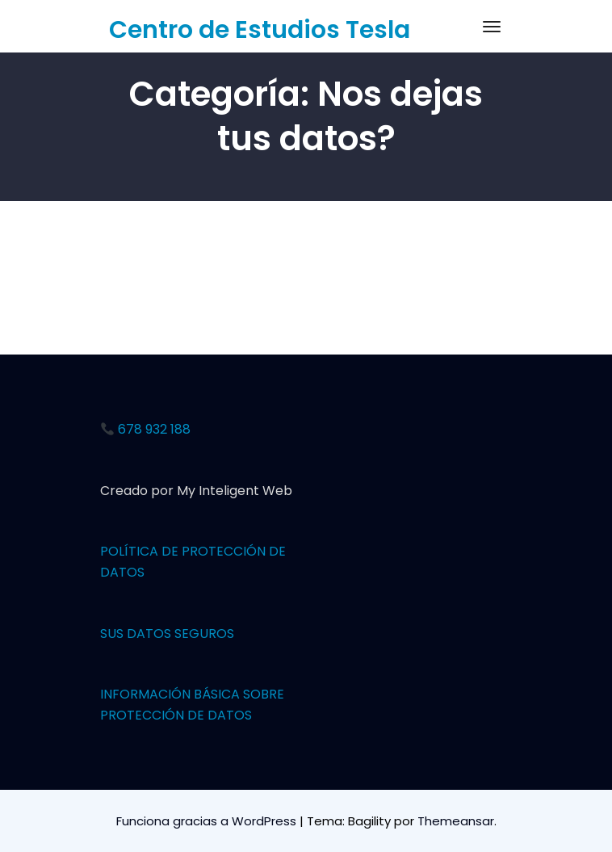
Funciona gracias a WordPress (208, 820)
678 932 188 (146, 429)
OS (136, 572)
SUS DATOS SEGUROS (167, 633)
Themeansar (455, 820)
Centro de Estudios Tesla (259, 30)
